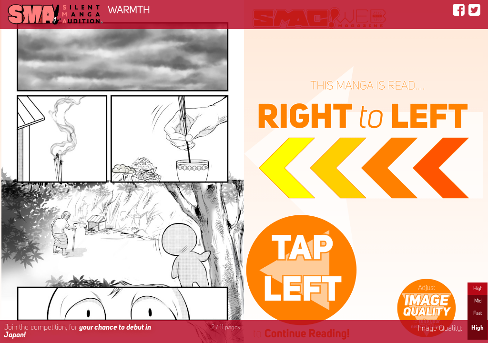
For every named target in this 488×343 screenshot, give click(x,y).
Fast (477, 313)
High (477, 288)
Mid (477, 301)
